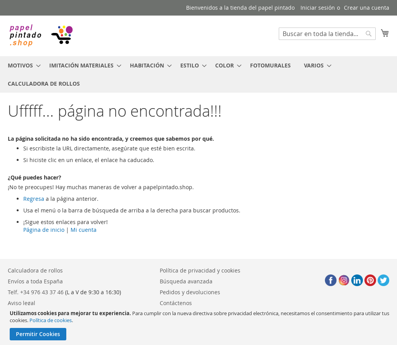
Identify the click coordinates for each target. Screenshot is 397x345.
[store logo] (41, 35)
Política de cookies (50, 320)
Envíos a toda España (35, 281)
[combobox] (327, 34)
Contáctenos (176, 303)
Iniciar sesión (317, 7)
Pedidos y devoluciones (190, 292)
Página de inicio (43, 229)
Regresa (33, 198)
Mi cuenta (84, 229)
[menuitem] (22, 65)
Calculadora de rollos (35, 270)
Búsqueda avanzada (186, 281)
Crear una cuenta (366, 7)
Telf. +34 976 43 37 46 (36, 292)
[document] (199, 325)
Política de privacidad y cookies (200, 270)
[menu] (198, 74)
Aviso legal (21, 303)
